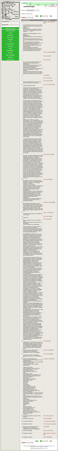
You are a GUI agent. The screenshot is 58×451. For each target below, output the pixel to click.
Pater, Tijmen (46, 216)
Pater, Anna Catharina (48, 84)
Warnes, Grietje (47, 350)
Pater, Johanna (47, 353)
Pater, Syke (46, 56)
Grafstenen (10, 52)
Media (38, 4)
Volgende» (24, 17)
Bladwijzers (10, 39)
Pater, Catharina (47, 80)
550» (51, 16)
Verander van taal (10, 59)
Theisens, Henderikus (48, 52)
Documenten (10, 46)
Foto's (10, 41)
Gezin (45, 75)
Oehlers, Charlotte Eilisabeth (49, 21)
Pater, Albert (46, 341)
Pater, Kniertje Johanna (48, 424)
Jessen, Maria (46, 418)
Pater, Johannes (47, 179)
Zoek (30, 4)
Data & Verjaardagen (10, 55)
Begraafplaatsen (10, 50)
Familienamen (10, 35)
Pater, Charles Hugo (48, 154)
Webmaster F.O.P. (45, 448)
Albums (10, 48)
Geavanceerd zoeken (10, 30)
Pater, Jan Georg (47, 212)
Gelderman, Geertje (48, 202)
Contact (10, 33)
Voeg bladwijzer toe (52, 6)
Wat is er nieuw (10, 37)
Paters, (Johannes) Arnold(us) (50, 433)
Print (46, 6)
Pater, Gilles (46, 59)
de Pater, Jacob (47, 430)
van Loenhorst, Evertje (48, 421)
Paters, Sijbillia (47, 437)
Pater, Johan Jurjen (47, 415)
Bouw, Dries (46, 78)
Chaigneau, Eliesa (47, 358)
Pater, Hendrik (46, 219)
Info (46, 4)
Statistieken (10, 57)
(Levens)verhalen (10, 44)
